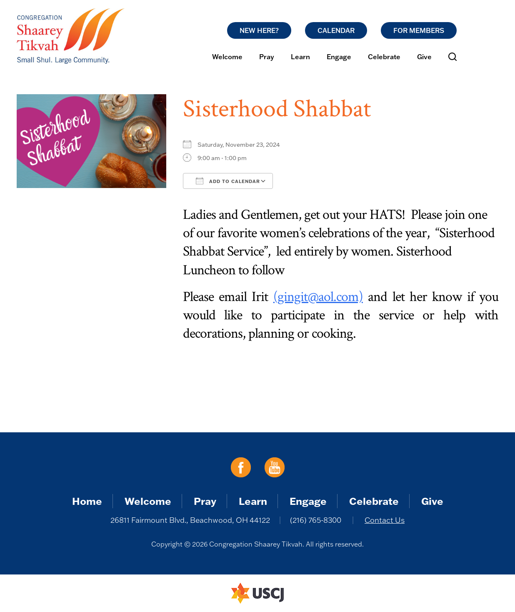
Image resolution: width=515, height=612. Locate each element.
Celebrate (384, 57)
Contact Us (385, 520)
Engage (339, 57)
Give (424, 57)
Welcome (227, 57)
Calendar (336, 30)
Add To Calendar (228, 181)
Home (87, 500)
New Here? (259, 30)
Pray (266, 57)
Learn (300, 57)
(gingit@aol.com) (318, 297)
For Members (418, 30)
